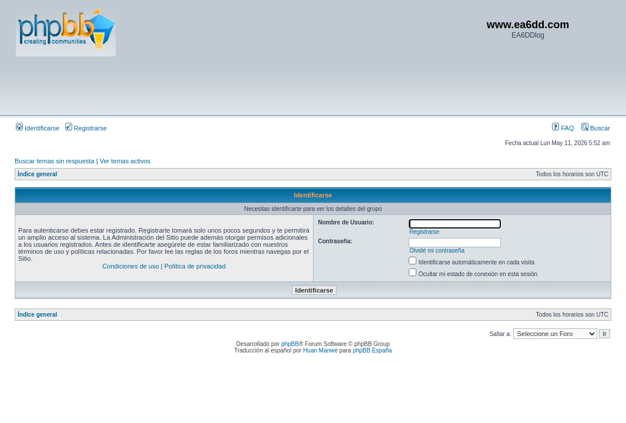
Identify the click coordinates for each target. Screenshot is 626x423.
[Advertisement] (229, 85)
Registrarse (86, 128)
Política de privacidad (195, 266)
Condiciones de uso (130, 266)
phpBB (290, 344)
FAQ (563, 128)
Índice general (37, 174)
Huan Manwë (320, 350)
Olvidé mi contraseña (437, 250)
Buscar (595, 128)
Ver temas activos (125, 160)
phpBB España (372, 350)
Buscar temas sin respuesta (55, 160)
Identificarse (37, 128)
